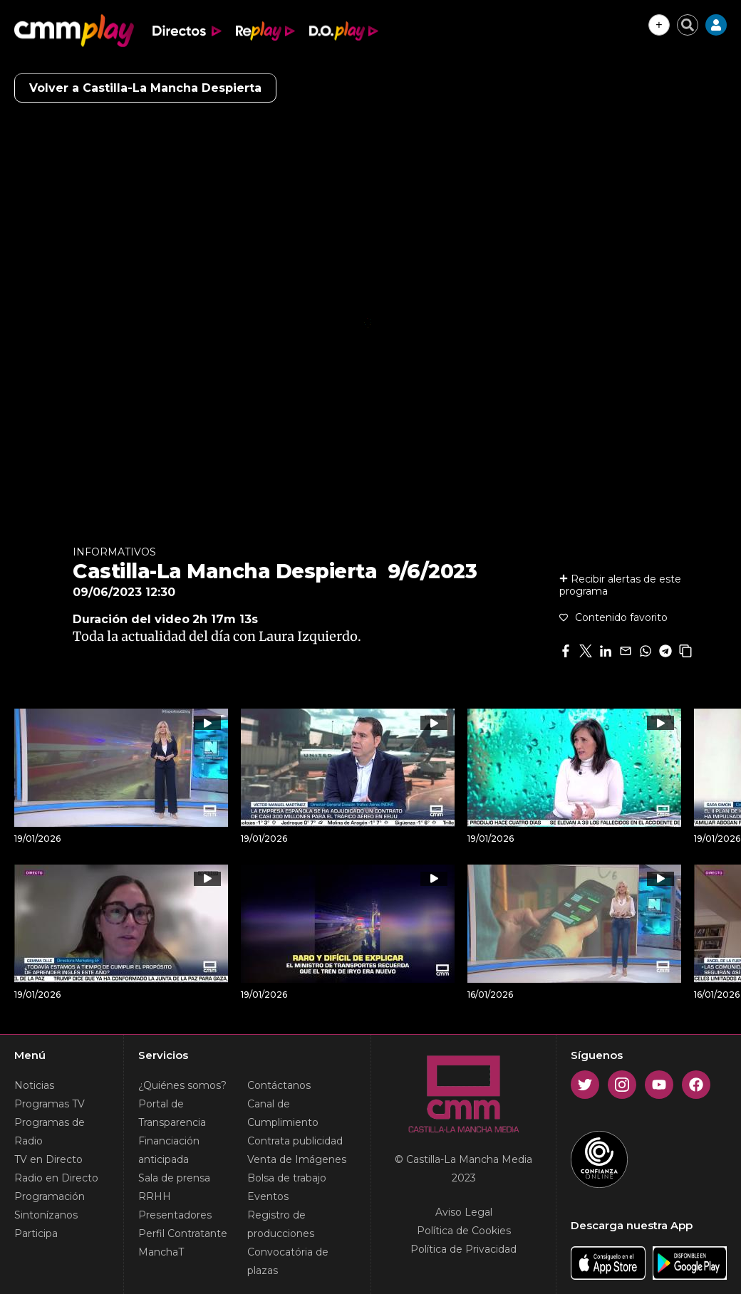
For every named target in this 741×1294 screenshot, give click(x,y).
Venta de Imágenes (296, 1159)
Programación (49, 1196)
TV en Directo (48, 1159)
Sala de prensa (174, 1178)
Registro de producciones (280, 1224)
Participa (36, 1233)
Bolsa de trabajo (286, 1178)
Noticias (34, 1085)
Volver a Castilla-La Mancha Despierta (145, 88)
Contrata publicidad (295, 1140)
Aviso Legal (463, 1212)
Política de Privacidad (463, 1249)
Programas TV (49, 1103)
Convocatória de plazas (287, 1261)
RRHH (154, 1196)
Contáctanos (279, 1085)
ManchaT (161, 1252)
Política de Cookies (464, 1230)
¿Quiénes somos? (182, 1085)
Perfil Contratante (182, 1233)
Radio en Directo (56, 1178)
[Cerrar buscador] (687, 25)
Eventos (268, 1196)
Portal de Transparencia (172, 1113)
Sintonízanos (46, 1215)
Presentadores (175, 1215)
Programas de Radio (49, 1131)
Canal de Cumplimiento (282, 1113)
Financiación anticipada (169, 1150)
